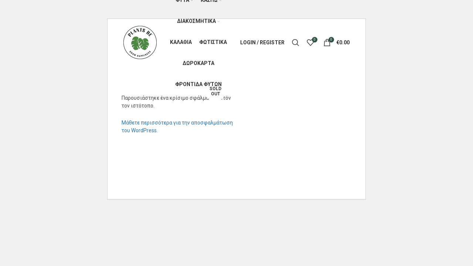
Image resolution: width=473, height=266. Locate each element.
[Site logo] (140, 42)
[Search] (295, 42)
